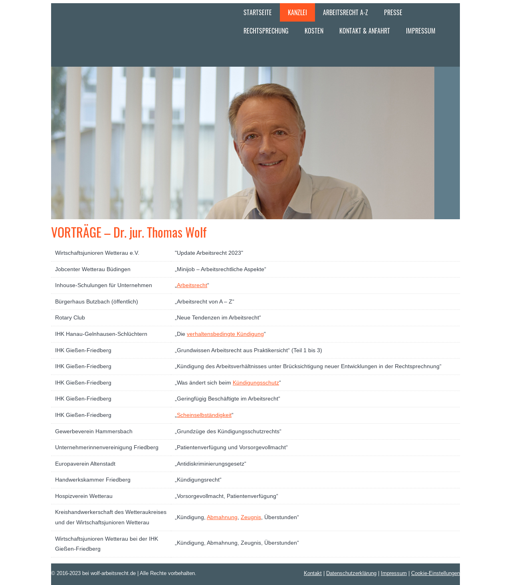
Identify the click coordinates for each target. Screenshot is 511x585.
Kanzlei (297, 12)
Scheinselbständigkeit (204, 415)
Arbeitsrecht (192, 285)
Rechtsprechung (266, 31)
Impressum (421, 31)
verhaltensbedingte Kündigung (225, 334)
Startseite (258, 12)
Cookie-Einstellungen (435, 573)
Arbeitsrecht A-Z (345, 12)
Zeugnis (251, 517)
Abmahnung (222, 517)
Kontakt (313, 573)
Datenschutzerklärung (351, 573)
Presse (393, 12)
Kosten (314, 31)
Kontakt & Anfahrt (364, 31)
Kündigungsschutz (256, 382)
